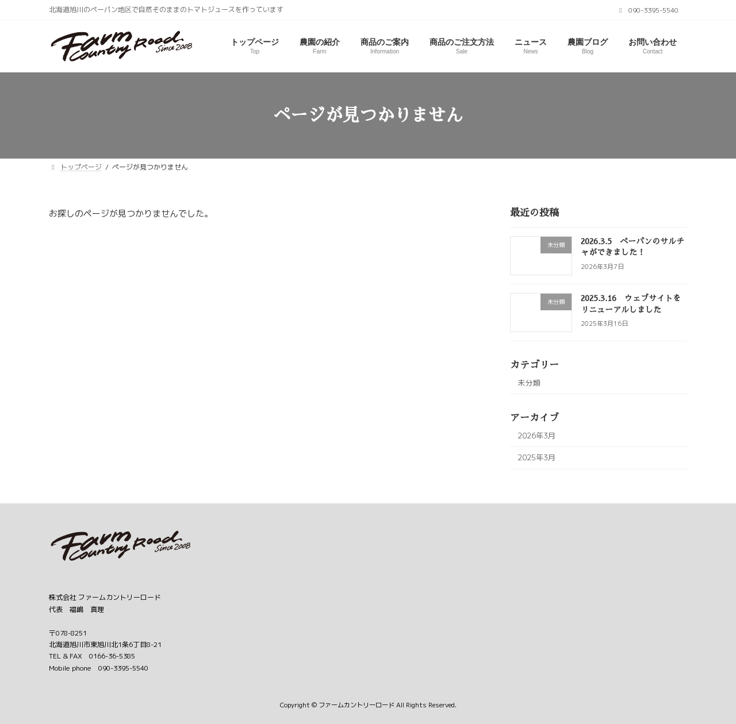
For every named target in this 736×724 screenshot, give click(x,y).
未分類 (529, 383)
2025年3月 (536, 457)
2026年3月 (536, 435)
